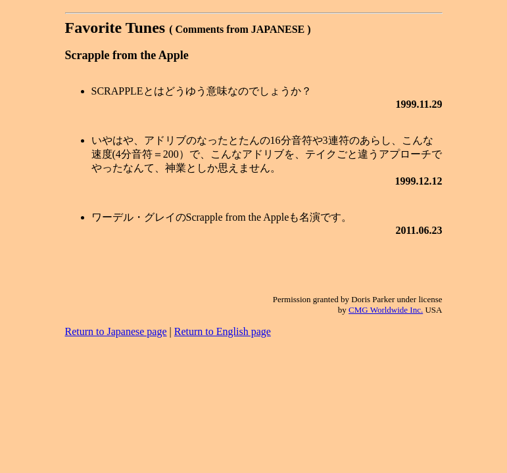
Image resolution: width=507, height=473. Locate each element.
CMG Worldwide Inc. (386, 310)
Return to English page (222, 331)
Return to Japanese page (116, 331)
